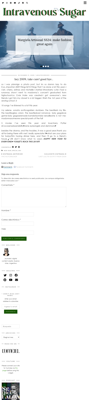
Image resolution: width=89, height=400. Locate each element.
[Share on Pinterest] (19, 147)
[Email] (16, 280)
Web (3, 229)
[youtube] (10, 280)
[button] (86, 3)
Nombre (6, 210)
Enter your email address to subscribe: (10, 300)
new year (7, 150)
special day (16, 150)
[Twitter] (3, 3)
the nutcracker (12, 155)
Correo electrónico (11, 219)
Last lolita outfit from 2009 (52, 155)
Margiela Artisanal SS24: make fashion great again (44, 42)
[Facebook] (23, 3)
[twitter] (5, 275)
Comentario (7, 185)
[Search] (27, 3)
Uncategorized (43, 75)
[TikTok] (19, 3)
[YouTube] (15, 3)
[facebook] (16, 275)
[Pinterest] (11, 3)
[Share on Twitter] (15, 147)
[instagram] (10, 275)
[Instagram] (7, 3)
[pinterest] (4, 280)
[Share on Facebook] (12, 147)
